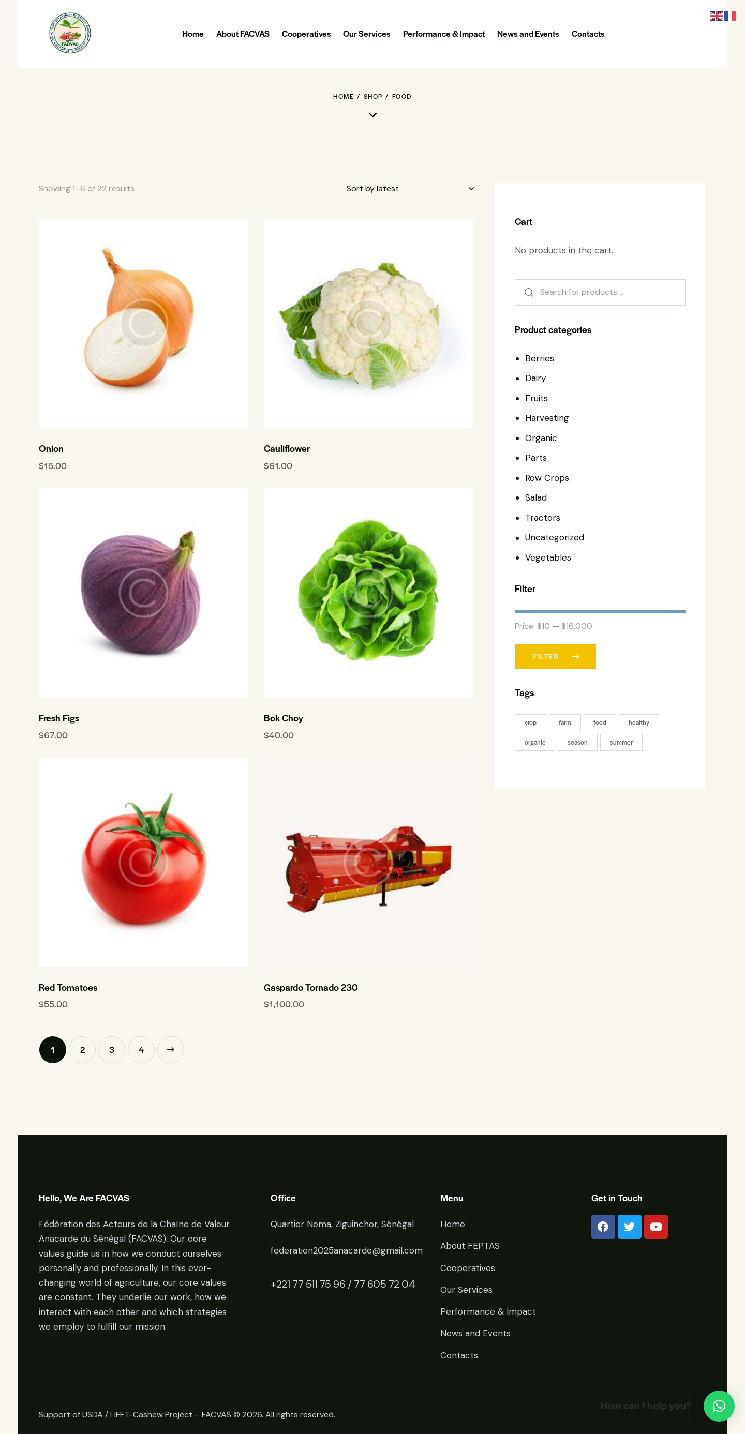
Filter (546, 656)
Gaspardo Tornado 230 (311, 987)
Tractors (542, 517)
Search (526, 292)
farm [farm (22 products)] (565, 722)
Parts (536, 457)
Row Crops (547, 478)
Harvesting (547, 418)
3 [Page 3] (111, 1049)
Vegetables (548, 557)
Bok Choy (283, 718)
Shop (373, 96)
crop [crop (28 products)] (531, 722)
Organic (541, 438)
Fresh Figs (59, 718)
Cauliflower (287, 448)
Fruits (536, 398)
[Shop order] (410, 188)
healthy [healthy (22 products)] (639, 722)
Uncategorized (554, 537)
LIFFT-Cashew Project (151, 1414)
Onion (51, 448)
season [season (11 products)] (578, 742)
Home (343, 96)
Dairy (535, 378)
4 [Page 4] (141, 1049)
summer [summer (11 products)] (621, 742)
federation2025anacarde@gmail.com (347, 1250)
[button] (719, 1406)
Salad (536, 497)
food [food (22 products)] (599, 722)
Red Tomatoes (68, 987)
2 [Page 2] (82, 1049)
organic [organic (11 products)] (535, 742)
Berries (539, 358)
